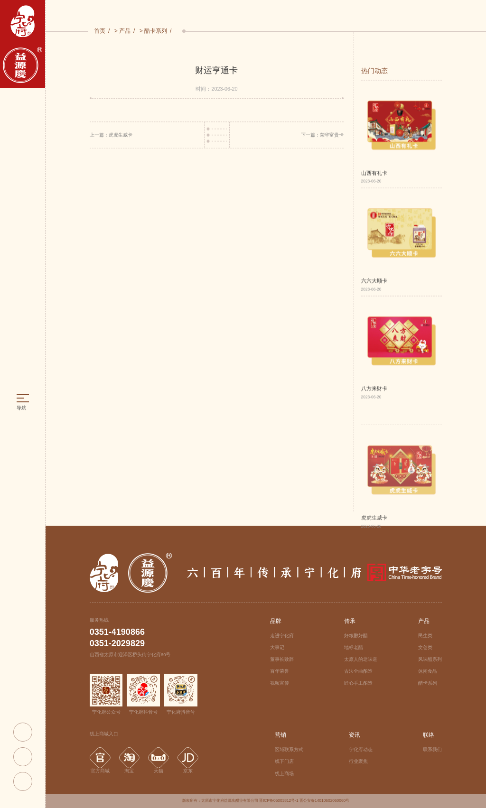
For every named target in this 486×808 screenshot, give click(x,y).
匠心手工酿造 (358, 683)
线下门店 (284, 761)
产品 (125, 31)
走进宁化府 (282, 635)
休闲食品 (427, 671)
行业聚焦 (358, 761)
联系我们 (432, 749)
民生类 (425, 635)
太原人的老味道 (360, 659)
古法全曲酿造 (358, 671)
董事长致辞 (282, 659)
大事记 (277, 647)
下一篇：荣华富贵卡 (322, 136)
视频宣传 (279, 683)
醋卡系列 (155, 31)
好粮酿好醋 (356, 635)
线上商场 (284, 773)
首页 (99, 31)
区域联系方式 (289, 749)
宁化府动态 (361, 749)
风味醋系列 (430, 659)
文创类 (425, 647)
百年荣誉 (279, 671)
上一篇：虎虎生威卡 (111, 136)
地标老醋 (353, 647)
